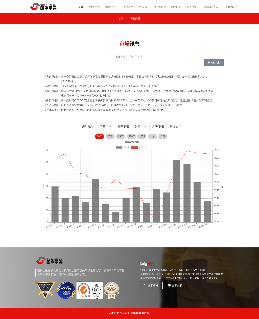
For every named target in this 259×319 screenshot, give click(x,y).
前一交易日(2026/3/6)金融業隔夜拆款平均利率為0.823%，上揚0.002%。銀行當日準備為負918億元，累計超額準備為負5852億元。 (138, 100)
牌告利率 (92, 6)
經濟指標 (142, 6)
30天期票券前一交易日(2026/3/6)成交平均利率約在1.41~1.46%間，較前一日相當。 (110, 86)
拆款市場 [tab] (141, 126)
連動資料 (214, 62)
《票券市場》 (51, 86)
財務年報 (175, 6)
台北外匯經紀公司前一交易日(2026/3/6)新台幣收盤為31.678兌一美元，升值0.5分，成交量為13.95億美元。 (124, 105)
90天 (120, 136)
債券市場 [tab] (123, 126)
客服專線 (151, 285)
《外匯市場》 (51, 105)
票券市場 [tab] (105, 126)
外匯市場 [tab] (158, 126)
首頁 (80, 6)
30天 (99, 136)
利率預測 (125, 6)
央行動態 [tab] (88, 126)
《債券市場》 (51, 90)
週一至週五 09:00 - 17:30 (164, 274)
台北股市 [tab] (176, 126)
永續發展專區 (211, 6)
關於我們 (158, 6)
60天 (110, 136)
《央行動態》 (51, 76)
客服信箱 (175, 285)
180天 (142, 136)
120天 (132, 136)
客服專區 (230, 6)
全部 (163, 136)
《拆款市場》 (51, 100)
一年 (152, 136)
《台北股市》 (51, 109)
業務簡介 (109, 6)
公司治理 (192, 6)
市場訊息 (135, 18)
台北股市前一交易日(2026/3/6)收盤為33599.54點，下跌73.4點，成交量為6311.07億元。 (113, 109)
